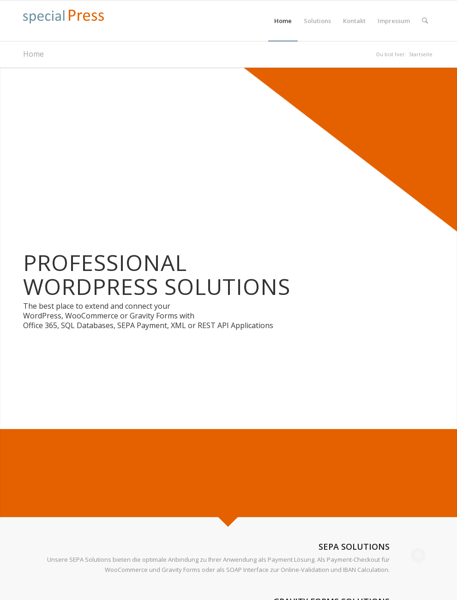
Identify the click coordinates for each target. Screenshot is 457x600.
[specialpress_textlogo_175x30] (63, 25)
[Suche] (425, 20)
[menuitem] (283, 20)
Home (33, 54)
